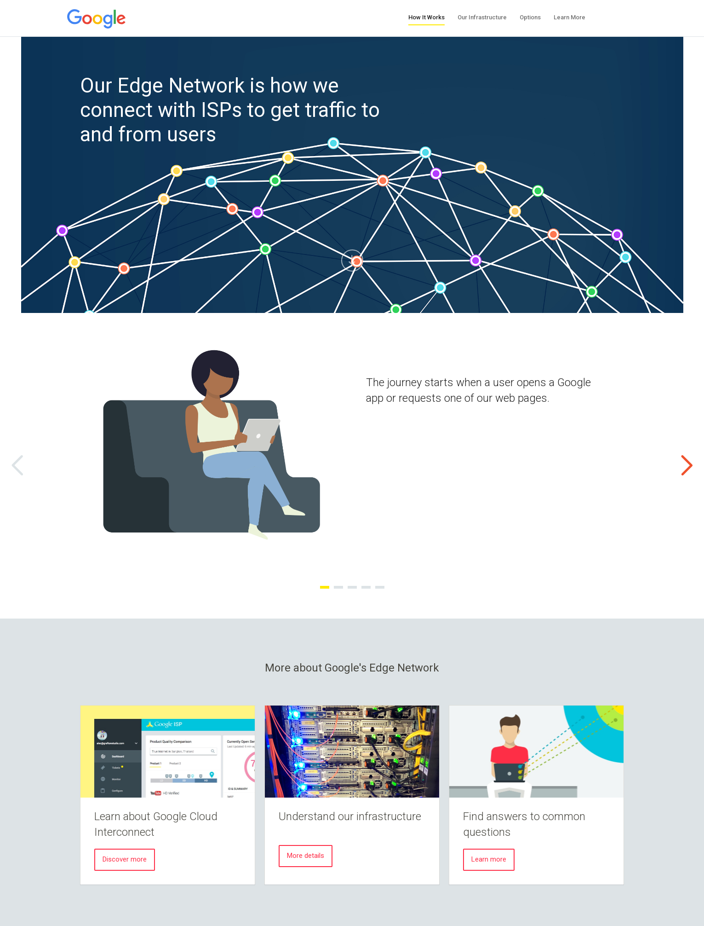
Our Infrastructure (482, 17)
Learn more (488, 859)
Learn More (569, 17)
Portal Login (616, 17)
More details (305, 855)
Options (530, 17)
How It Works (426, 17)
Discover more (125, 859)
